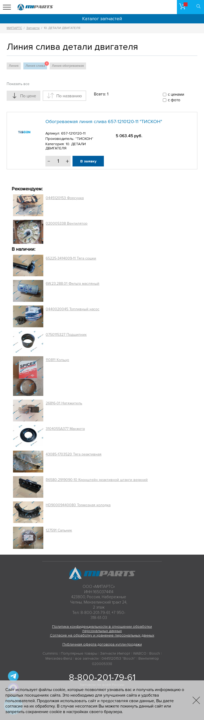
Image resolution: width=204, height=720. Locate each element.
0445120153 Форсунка (65, 198)
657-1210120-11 (73, 133)
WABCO (139, 653)
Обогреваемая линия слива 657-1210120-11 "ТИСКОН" (103, 121)
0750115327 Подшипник (66, 334)
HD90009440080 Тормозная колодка (78, 505)
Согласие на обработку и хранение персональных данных (102, 635)
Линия (14, 66)
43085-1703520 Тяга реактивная (73, 454)
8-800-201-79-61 (102, 677)
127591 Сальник (59, 530)
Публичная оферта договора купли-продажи (102, 644)
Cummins (50, 653)
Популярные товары (79, 653)
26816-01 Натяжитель (64, 403)
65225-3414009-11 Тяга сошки (71, 258)
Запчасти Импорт (115, 653)
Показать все (18, 84)
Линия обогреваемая (68, 66)
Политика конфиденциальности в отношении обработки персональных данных (102, 628)
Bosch (154, 653)
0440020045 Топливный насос (72, 309)
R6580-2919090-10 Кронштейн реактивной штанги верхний (97, 480)
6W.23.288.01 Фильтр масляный (72, 283)
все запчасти (87, 658)
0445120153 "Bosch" (118, 658)
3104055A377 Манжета (65, 428)
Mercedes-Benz (58, 658)
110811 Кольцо (57, 360)
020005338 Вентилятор (66, 223)
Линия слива (36, 65)
